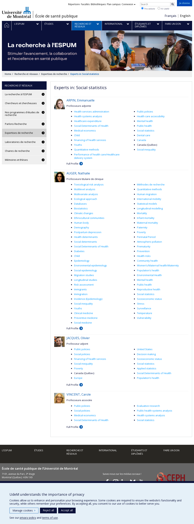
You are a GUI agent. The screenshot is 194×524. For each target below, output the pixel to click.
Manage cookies (24, 510)
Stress (140, 303)
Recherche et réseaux (26, 74)
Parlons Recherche (16, 124)
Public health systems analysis (154, 410)
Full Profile (72, 163)
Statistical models (147, 203)
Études (38, 450)
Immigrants (80, 289)
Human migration (147, 194)
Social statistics (145, 130)
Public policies (145, 111)
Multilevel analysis (84, 189)
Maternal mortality (147, 222)
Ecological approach (85, 199)
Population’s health (148, 270)
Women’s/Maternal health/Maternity (158, 265)
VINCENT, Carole (78, 394)
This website (148, 8)
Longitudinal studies (85, 280)
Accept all (67, 510)
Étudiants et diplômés (139, 452)
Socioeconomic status (149, 299)
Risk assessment (84, 284)
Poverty (141, 232)
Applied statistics (146, 368)
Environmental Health (149, 275)
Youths (78, 144)
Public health (144, 125)
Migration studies (84, 275)
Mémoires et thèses (16, 159)
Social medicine (83, 322)
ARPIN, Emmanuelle (80, 100)
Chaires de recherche (17, 151)
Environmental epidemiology (90, 265)
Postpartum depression (87, 232)
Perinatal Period (146, 237)
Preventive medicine (86, 318)
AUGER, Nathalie (78, 173)
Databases (80, 203)
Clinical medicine (83, 313)
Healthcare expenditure (88, 121)
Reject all (48, 510)
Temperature (144, 313)
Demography (81, 227)
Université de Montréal (16, 12)
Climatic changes (83, 213)
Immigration (81, 294)
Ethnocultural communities (89, 218)
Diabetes (79, 251)
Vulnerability (144, 318)
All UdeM (163, 8)
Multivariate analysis (86, 194)
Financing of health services (90, 140)
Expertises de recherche (54, 74)
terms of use (50, 517)
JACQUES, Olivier (78, 338)
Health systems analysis (88, 116)
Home (8, 74)
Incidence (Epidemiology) (88, 299)
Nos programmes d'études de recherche (22, 114)
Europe (78, 378)
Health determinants (86, 237)
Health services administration (91, 111)
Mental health (145, 121)
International (108, 450)
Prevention (143, 251)
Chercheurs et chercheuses (21, 103)
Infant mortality (145, 218)
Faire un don (171, 450)
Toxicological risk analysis (89, 184)
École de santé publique (56, 16)
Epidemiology (81, 260)
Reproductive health (148, 289)
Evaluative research (148, 406)
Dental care (143, 135)
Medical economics (85, 130)
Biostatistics (81, 208)
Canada (141, 140)
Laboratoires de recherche (20, 142)
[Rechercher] (172, 4)
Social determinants (85, 241)
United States (145, 349)
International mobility (149, 199)
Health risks (144, 256)
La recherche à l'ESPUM (18, 94)
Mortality (142, 213)
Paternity (142, 227)
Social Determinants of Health (91, 125)
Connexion (128, 4)
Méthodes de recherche (151, 184)
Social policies (82, 354)
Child (77, 135)
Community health (147, 260)
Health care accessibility (151, 116)
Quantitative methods (86, 149)
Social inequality (146, 149)
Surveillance (144, 308)
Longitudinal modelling (150, 208)
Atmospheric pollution (149, 241)
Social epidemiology (85, 270)
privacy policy (28, 517)
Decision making (146, 354)
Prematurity (143, 246)
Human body (81, 222)
